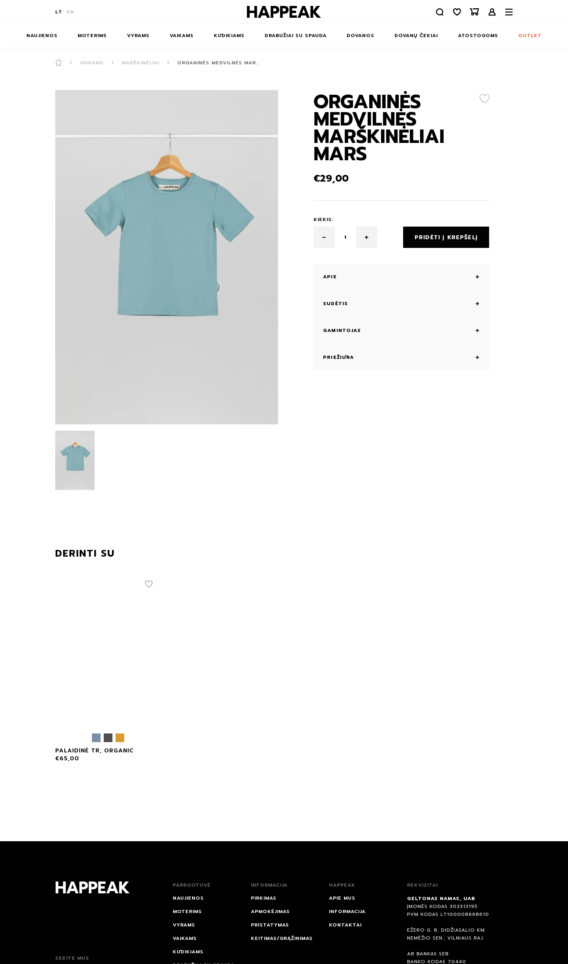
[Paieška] (439, 12)
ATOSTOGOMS (478, 35)
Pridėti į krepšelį (446, 237)
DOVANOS (360, 35)
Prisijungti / (492, 12)
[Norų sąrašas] (457, 12)
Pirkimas (264, 898)
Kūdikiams (229, 35)
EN (70, 11)
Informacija (347, 911)
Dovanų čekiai (416, 35)
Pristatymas (270, 924)
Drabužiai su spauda (296, 35)
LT (58, 11)
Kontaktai (345, 924)
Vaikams (182, 35)
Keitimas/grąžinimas (282, 938)
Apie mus (342, 898)
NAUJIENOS (42, 35)
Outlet (530, 35)
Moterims (92, 35)
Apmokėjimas (270, 911)
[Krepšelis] (474, 12)
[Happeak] (284, 12)
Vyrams (138, 35)
